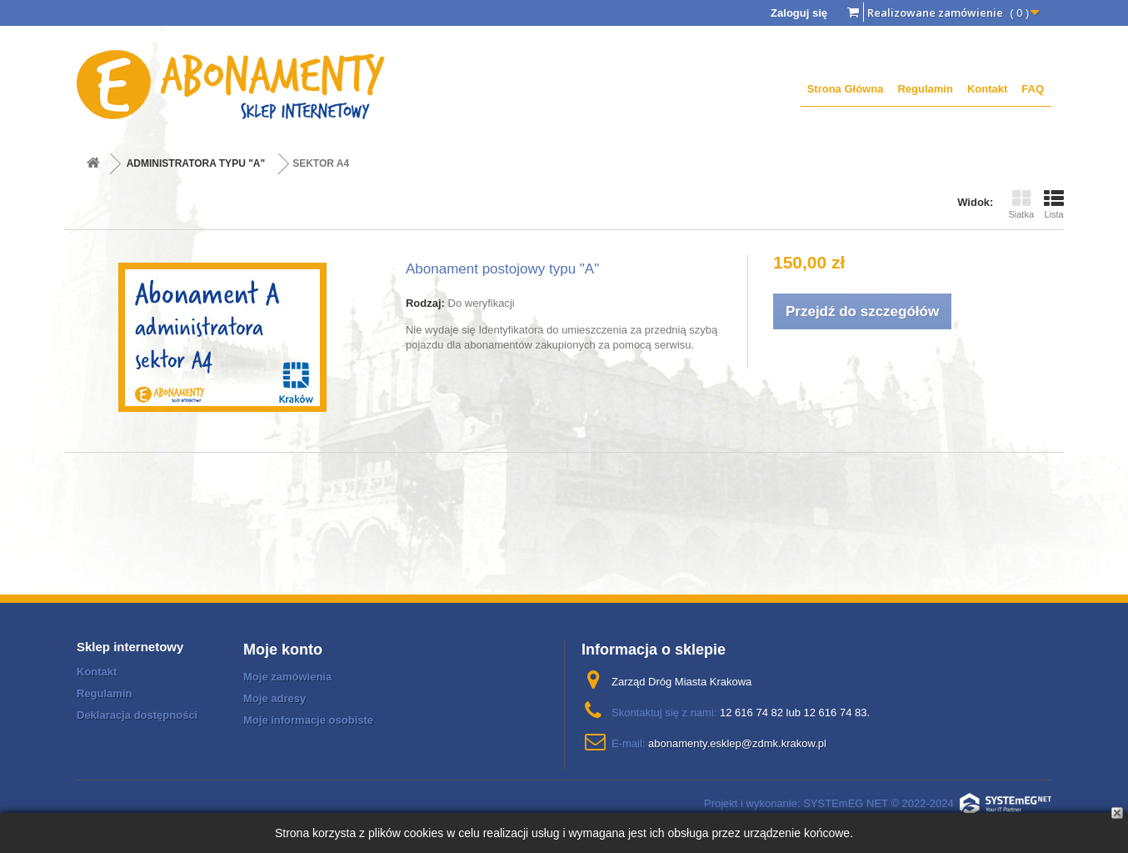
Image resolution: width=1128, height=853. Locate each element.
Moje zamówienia (287, 676)
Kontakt (987, 89)
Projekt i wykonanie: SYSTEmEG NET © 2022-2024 (877, 803)
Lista (1054, 204)
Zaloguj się (799, 13)
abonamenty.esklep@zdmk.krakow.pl (737, 743)
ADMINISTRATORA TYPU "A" (196, 163)
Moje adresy (274, 698)
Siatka (1021, 204)
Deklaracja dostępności (137, 715)
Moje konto (282, 649)
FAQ (1032, 89)
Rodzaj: (425, 303)
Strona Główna (845, 89)
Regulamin (924, 89)
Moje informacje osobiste (308, 720)
